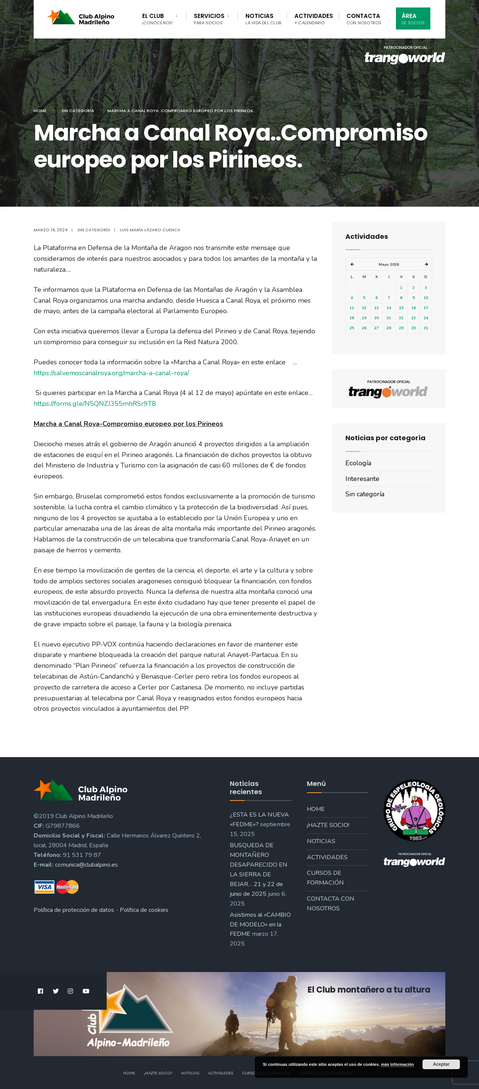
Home (40, 111)
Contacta (364, 19)
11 (352, 308)
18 (352, 318)
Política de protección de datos (74, 910)
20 (376, 318)
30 (413, 328)
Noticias (263, 19)
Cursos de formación (325, 878)
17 (426, 308)
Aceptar (441, 1064)
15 (401, 308)
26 (364, 328)
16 (413, 308)
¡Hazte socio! (328, 825)
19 (364, 318)
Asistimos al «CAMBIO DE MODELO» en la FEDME (260, 924)
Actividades (314, 19)
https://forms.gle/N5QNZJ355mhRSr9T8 (95, 403)
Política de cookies (144, 910)
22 (401, 318)
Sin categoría (77, 111)
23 (413, 318)
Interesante (362, 478)
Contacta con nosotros (330, 904)
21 (389, 318)
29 (401, 328)
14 (389, 308)
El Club (157, 19)
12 (364, 308)
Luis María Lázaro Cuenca (150, 230)
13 (376, 308)
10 (426, 297)
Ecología (358, 463)
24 (426, 318)
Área (413, 19)
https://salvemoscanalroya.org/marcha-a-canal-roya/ (111, 372)
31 (426, 328)
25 (352, 328)
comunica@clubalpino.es (86, 865)
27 (376, 328)
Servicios (209, 19)
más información (397, 1064)
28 (389, 328)
